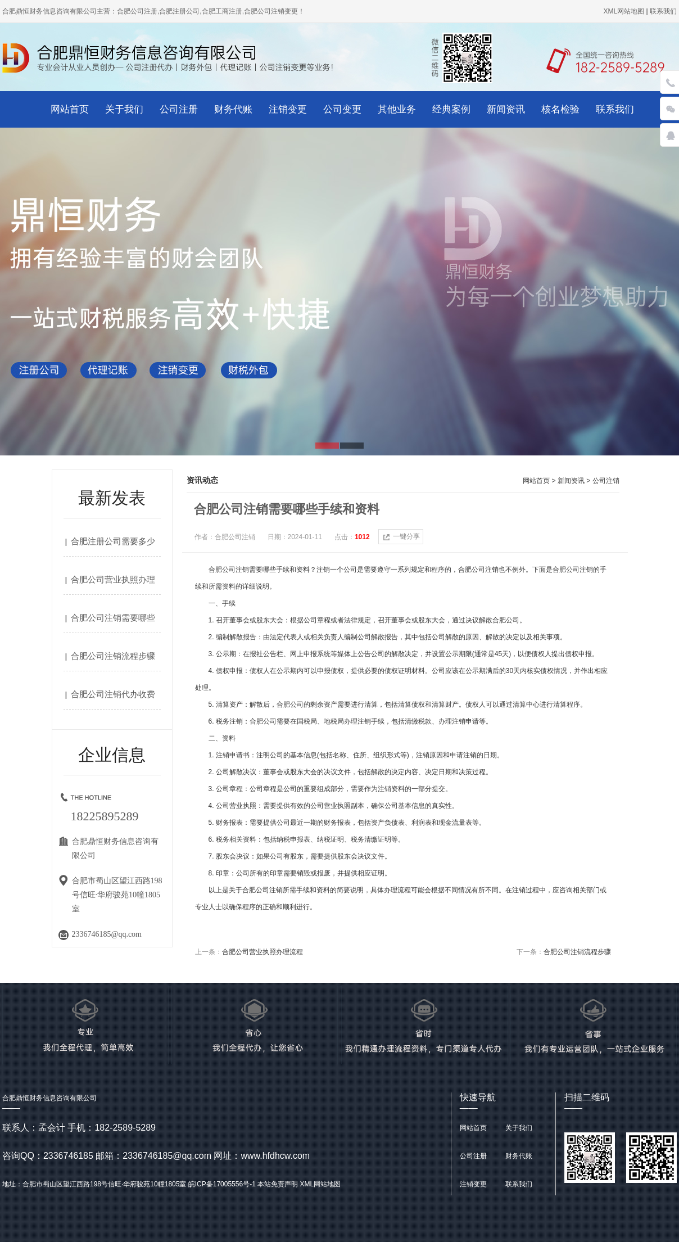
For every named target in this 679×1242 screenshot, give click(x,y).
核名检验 (560, 109)
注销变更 (288, 109)
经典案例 (451, 109)
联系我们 (615, 109)
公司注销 (605, 481)
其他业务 (397, 109)
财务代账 (233, 109)
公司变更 (342, 109)
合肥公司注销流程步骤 (113, 656)
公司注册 (179, 109)
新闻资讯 (506, 109)
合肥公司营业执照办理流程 (262, 952)
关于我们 (124, 109)
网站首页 (70, 109)
